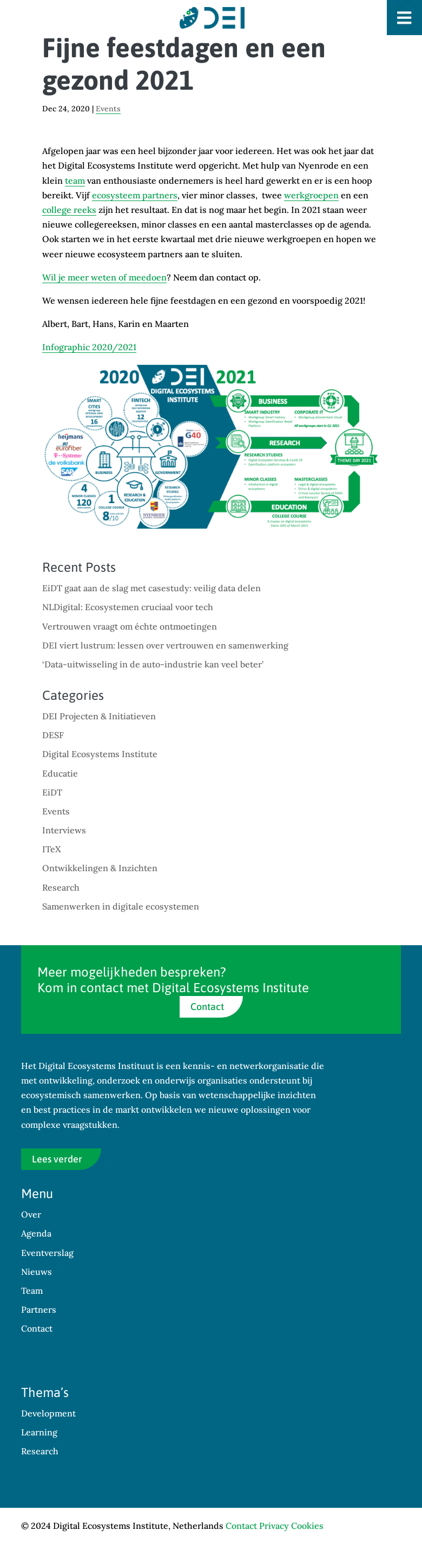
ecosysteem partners (134, 195)
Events (108, 108)
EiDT (52, 792)
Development (48, 1413)
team (75, 180)
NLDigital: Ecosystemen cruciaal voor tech (127, 606)
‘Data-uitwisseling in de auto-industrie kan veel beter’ (152, 664)
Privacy (274, 1525)
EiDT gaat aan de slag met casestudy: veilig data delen (151, 588)
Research (61, 887)
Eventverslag (47, 1252)
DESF (53, 735)
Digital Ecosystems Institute (99, 753)
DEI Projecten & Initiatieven (99, 716)
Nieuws (36, 1271)
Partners (38, 1309)
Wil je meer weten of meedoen (104, 277)
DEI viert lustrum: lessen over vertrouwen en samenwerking (165, 645)
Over (31, 1214)
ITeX (51, 849)
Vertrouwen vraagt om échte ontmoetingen (129, 626)
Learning (39, 1432)
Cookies (307, 1525)
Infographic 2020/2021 (89, 347)
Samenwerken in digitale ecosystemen (120, 906)
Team (32, 1290)
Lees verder (57, 1159)
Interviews (64, 830)
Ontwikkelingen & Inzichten (99, 868)
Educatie (60, 773)
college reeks (69, 209)
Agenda (36, 1233)
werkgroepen (311, 195)
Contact (207, 1006)
